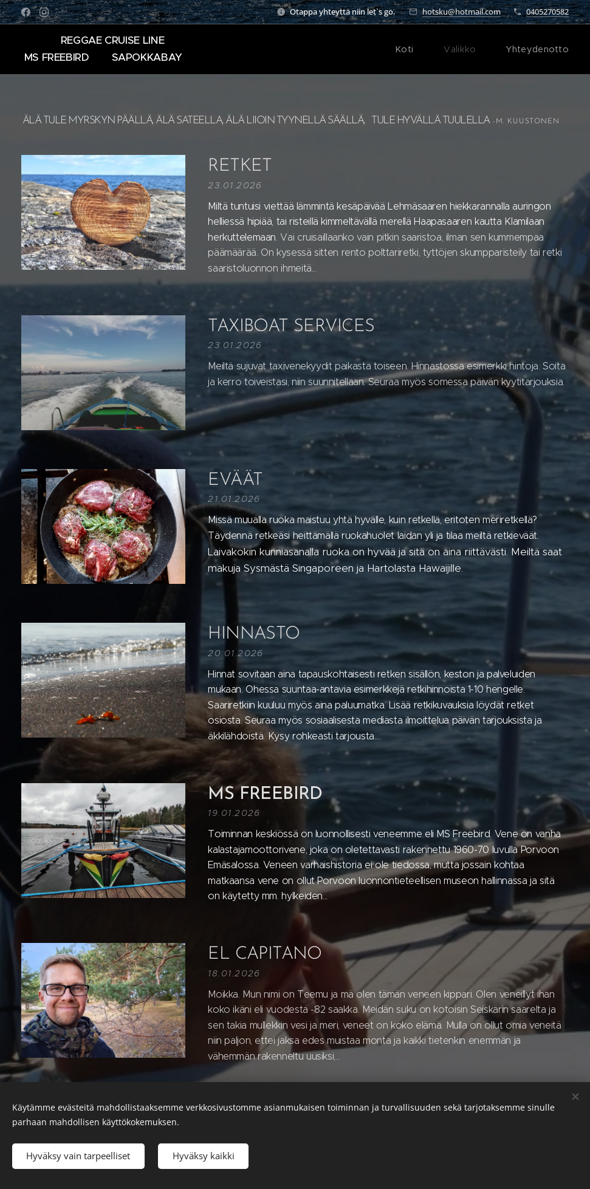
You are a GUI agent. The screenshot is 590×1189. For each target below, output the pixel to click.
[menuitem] (417, 49)
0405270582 (547, 11)
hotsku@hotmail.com (461, 11)
